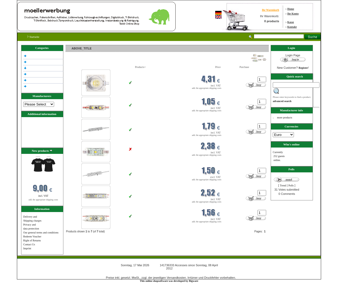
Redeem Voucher (32, 236)
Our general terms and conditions (40, 232)
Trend (283, 185)
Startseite (33, 36)
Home (290, 8)
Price (218, 67)
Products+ (140, 67)
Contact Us (29, 244)
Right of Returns (32, 240)
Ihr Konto (293, 13)
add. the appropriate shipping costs (43, 200)
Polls (291, 185)
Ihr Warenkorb (270, 9)
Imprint (27, 248)
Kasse (290, 22)
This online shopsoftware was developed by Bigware (169, 280)
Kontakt (292, 26)
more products (284, 117)
